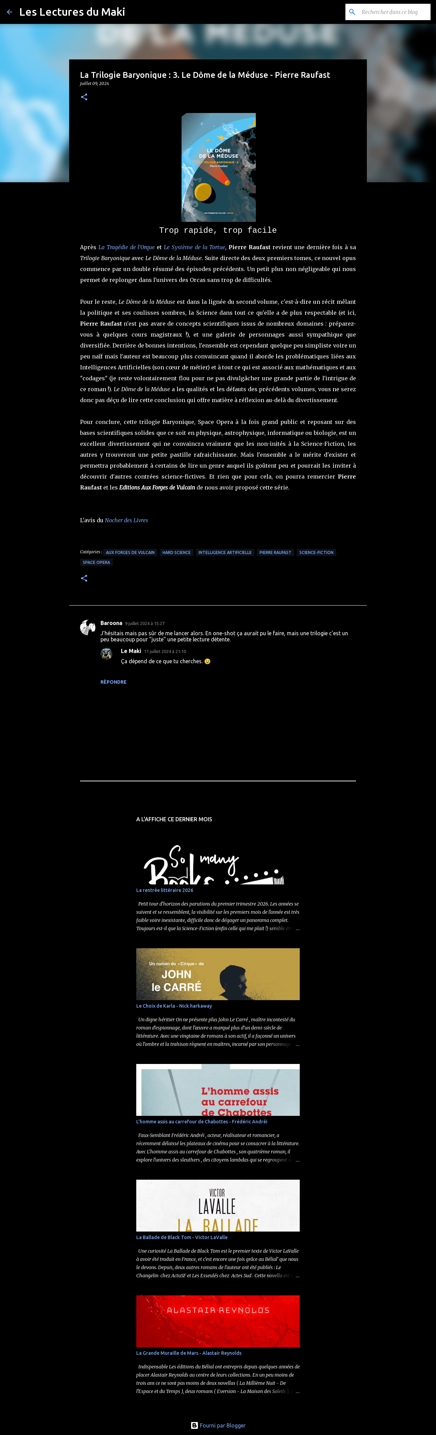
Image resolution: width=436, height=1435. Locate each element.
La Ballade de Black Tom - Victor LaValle (182, 1237)
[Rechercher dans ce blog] (395, 12)
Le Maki (131, 651)
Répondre (113, 682)
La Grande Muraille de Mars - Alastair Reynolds (189, 1353)
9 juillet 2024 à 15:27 (145, 623)
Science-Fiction (316, 552)
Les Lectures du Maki (72, 11)
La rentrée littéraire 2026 (164, 890)
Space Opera (96, 562)
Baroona (111, 623)
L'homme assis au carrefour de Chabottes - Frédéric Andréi (201, 1121)
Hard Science (176, 552)
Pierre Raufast (276, 552)
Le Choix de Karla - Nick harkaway (174, 1006)
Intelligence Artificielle (225, 552)
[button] (84, 97)
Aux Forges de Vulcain (130, 552)
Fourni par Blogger (218, 1425)
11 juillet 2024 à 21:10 (165, 651)
